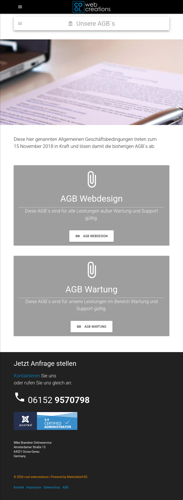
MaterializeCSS (77, 477)
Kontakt (19, 487)
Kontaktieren (27, 375)
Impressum (33, 487)
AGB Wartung (91, 326)
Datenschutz (52, 487)
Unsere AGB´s (91, 23)
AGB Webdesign (91, 236)
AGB (65, 487)
